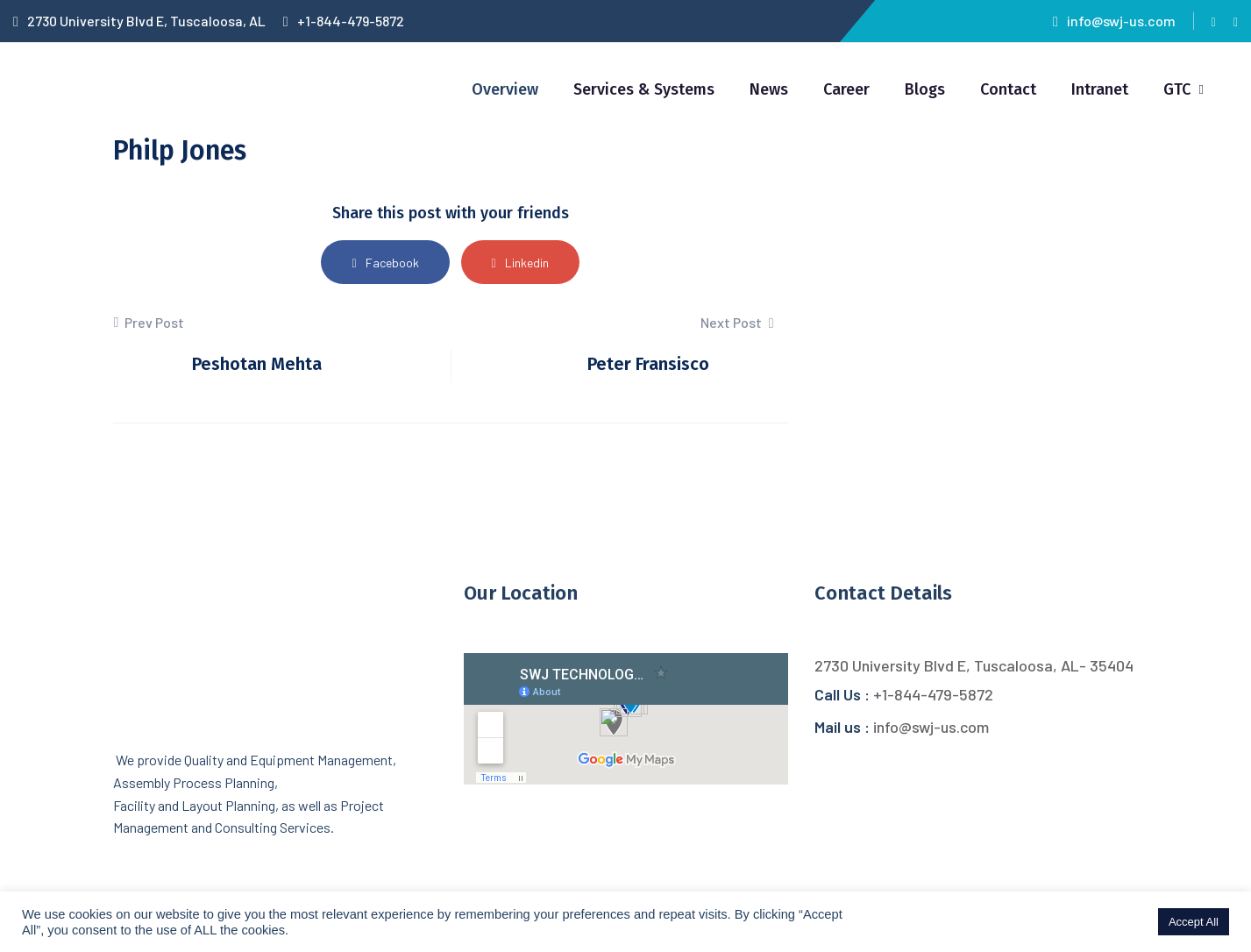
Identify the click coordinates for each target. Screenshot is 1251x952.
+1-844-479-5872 (343, 20)
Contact (1008, 89)
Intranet (1099, 89)
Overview (505, 89)
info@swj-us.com (1114, 20)
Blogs (925, 89)
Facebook (385, 262)
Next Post (737, 322)
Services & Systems (643, 89)
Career (846, 89)
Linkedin (520, 262)
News (769, 89)
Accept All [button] (1194, 921)
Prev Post (149, 322)
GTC (1177, 89)
